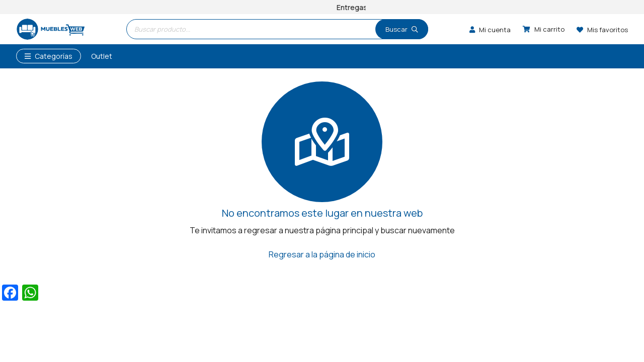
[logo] (50, 29)
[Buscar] (401, 29)
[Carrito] (544, 29)
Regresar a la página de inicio (322, 254)
